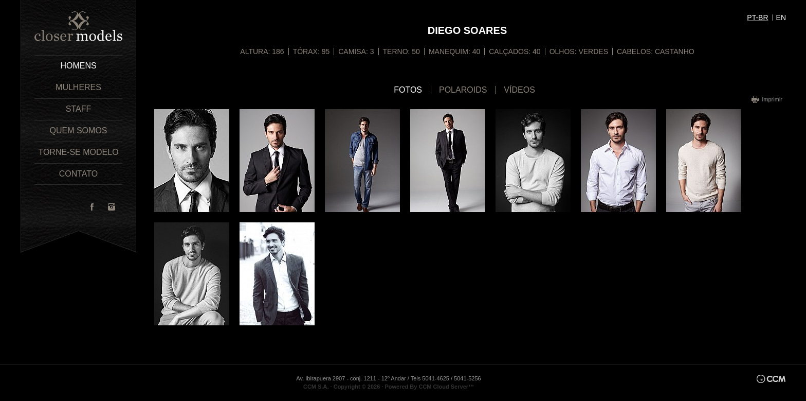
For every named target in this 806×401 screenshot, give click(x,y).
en (781, 17)
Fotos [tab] (408, 90)
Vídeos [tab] (519, 90)
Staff (78, 108)
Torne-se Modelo (78, 152)
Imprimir (772, 99)
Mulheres (78, 87)
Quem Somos (78, 130)
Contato (78, 173)
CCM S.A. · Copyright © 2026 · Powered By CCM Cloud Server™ (388, 386)
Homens (78, 65)
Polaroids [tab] (463, 90)
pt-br (757, 17)
